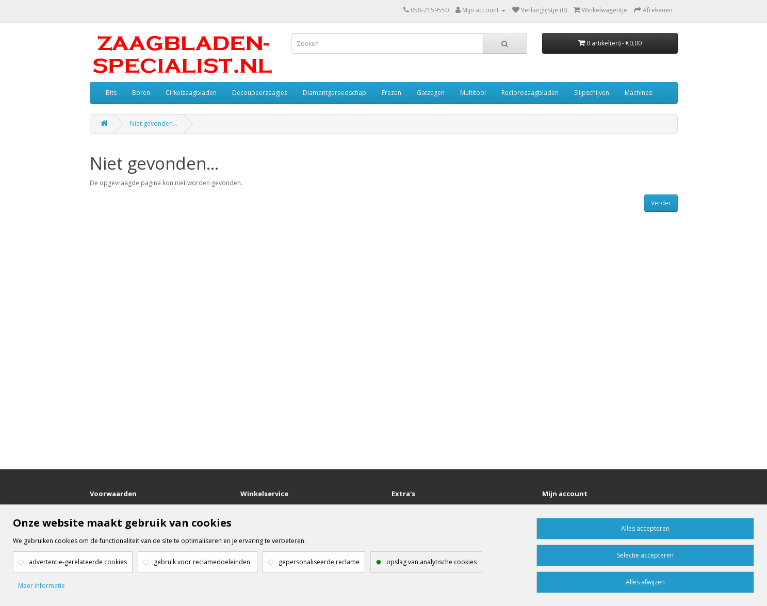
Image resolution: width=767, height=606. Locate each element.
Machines (638, 92)
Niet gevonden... (153, 123)
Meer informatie (41, 585)
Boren (141, 92)
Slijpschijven (591, 92)
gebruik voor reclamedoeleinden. (203, 562)
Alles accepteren (645, 528)
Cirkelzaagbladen (191, 92)
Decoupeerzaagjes (259, 92)
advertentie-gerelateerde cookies (78, 562)
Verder (661, 203)
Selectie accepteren (645, 555)
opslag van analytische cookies (431, 562)
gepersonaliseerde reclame (319, 562)
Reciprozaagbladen (530, 92)
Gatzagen (431, 92)
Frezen (391, 92)
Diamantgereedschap (334, 92)
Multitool (473, 92)
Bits (111, 92)
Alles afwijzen (645, 582)
